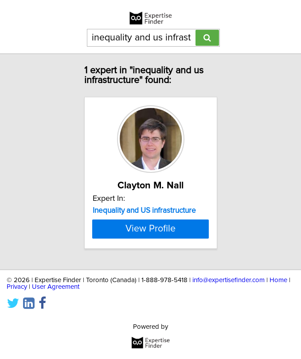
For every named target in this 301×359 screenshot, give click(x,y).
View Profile (150, 229)
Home (278, 280)
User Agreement (55, 286)
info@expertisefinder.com (228, 280)
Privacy (17, 286)
